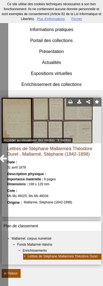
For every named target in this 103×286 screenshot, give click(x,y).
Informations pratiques (51, 29)
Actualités (51, 62)
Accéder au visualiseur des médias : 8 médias (37, 140)
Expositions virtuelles (51, 73)
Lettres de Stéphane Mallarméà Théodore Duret (63, 256)
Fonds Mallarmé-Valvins (34, 244)
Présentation (51, 51)
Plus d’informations (51, 19)
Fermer (76, 19)
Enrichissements (35, 251)
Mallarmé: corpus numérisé (31, 238)
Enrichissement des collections (51, 84)
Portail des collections (51, 40)
